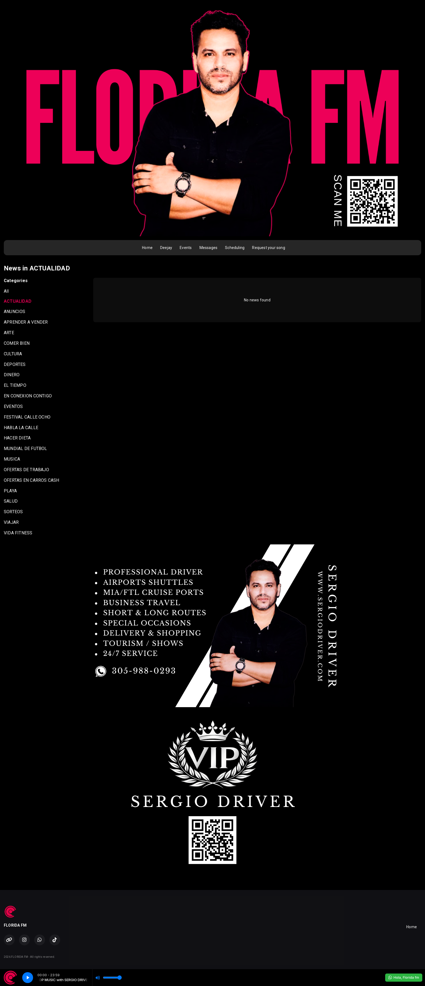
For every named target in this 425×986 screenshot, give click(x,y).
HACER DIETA (17, 438)
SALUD (11, 501)
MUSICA (12, 459)
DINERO (12, 374)
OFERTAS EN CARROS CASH (31, 480)
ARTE (9, 332)
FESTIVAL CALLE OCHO (27, 417)
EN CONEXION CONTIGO (28, 395)
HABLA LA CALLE (21, 427)
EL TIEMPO (15, 385)
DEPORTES (15, 364)
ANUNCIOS (14, 311)
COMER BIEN (17, 343)
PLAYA (10, 490)
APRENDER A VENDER (26, 322)
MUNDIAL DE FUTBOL (25, 448)
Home (147, 247)
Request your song (268, 247)
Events (186, 247)
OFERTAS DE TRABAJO (26, 469)
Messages (208, 247)
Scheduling (234, 247)
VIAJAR (11, 522)
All (6, 291)
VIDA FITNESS (18, 532)
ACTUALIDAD (17, 301)
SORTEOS (13, 511)
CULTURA (13, 353)
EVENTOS (13, 406)
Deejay (166, 247)
